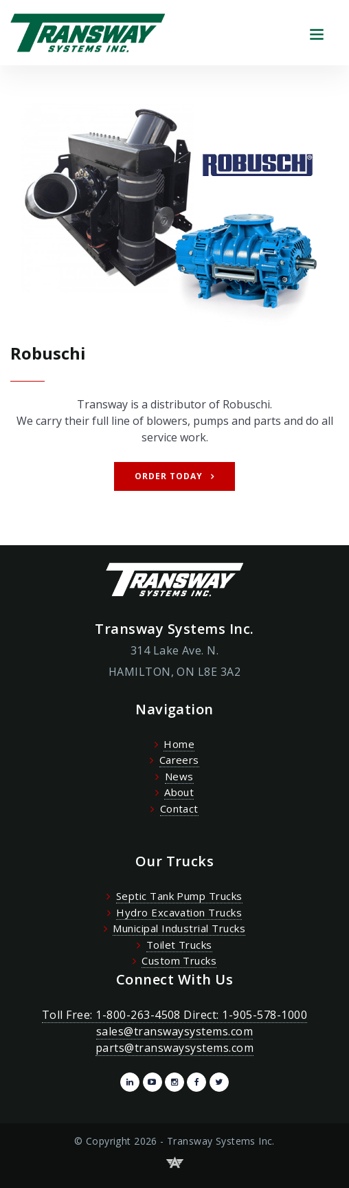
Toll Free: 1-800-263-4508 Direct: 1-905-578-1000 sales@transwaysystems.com (174, 1023)
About (179, 792)
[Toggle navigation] (316, 32)
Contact (179, 808)
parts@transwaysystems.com (174, 1047)
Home (179, 744)
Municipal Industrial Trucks (179, 928)
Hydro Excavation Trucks (179, 912)
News (179, 776)
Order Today (169, 476)
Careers (179, 760)
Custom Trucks (179, 960)
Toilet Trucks (179, 945)
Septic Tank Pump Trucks (179, 896)
